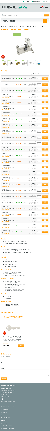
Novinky (4, 412)
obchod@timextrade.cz (9, 401)
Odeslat (4, 378)
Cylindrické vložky (12, 26)
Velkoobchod (5, 423)
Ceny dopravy (5, 417)
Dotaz (2, 368)
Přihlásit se (27, 1)
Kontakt (4, 415)
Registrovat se (36, 1)
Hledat (46, 15)
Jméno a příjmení (5, 356)
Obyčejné (21, 26)
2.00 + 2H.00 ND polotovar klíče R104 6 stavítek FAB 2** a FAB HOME (13, 317)
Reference (4, 409)
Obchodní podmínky (7, 425)
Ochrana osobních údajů (8, 428)
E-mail (2, 362)
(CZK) (45, 1)
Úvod (4, 26)
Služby (3, 420)
